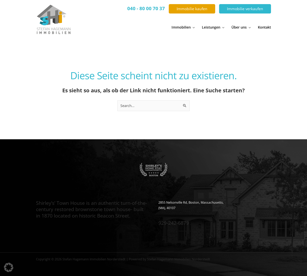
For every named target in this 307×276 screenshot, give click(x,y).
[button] (192, 9)
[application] (193, 27)
